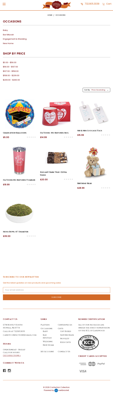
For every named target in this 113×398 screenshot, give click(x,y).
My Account (47, 351)
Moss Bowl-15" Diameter (15, 231)
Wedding (48, 341)
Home (50, 15)
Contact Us (64, 351)
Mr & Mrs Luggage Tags (89, 130)
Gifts (60, 328)
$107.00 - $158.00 (11, 71)
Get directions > (12, 355)
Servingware (67, 335)
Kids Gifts (65, 342)
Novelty (64, 338)
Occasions (60, 15)
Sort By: (87, 90)
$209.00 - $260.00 (11, 79)
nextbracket (63, 390)
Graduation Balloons (14, 133)
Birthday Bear (84, 183)
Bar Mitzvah (8, 34)
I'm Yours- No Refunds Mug (54, 133)
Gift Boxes (65, 331)
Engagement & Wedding (15, 39)
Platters (45, 325)
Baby (5, 30)
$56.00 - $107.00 (10, 66)
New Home (8, 43)
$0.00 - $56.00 (9, 62)
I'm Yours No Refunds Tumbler (19, 180)
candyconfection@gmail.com (19, 335)
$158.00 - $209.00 (11, 75)
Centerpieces (65, 325)
